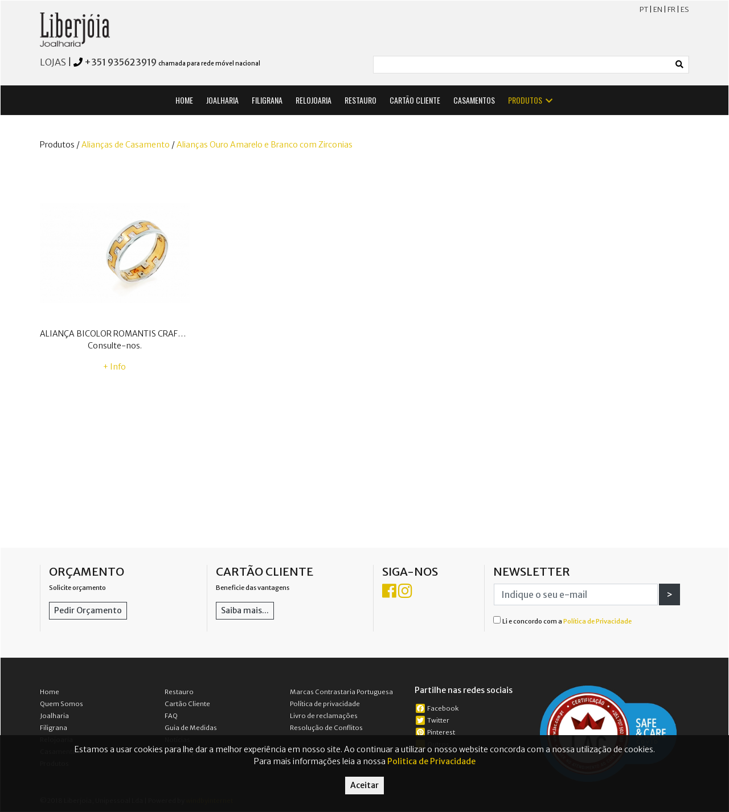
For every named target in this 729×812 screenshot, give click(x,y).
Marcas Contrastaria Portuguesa (341, 692)
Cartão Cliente (187, 704)
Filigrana (53, 728)
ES (685, 9)
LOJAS (53, 62)
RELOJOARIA (313, 100)
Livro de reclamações (324, 716)
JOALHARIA (222, 100)
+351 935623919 (120, 62)
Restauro (179, 692)
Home (49, 692)
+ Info (114, 367)
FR (671, 9)
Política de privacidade (325, 704)
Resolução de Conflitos (326, 728)
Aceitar (364, 785)
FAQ (171, 716)
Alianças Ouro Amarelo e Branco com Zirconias (265, 145)
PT (644, 9)
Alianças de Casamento (125, 145)
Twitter (432, 720)
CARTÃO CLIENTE (415, 100)
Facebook (437, 708)
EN (657, 9)
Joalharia (54, 716)
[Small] (522, 64)
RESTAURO (360, 100)
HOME (184, 100)
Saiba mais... (245, 610)
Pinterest (435, 732)
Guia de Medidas (191, 728)
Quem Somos (61, 704)
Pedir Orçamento (88, 610)
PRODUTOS (531, 100)
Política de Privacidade (597, 621)
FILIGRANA (267, 100)
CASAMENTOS (474, 100)
